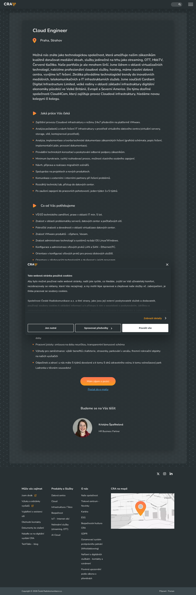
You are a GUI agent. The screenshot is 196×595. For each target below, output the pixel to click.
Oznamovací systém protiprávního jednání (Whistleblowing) (91, 544)
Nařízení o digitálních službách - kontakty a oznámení (92, 559)
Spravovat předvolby (98, 328)
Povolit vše (145, 328)
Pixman (171, 591)
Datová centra (58, 495)
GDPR (84, 533)
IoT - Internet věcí (60, 518)
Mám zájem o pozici (98, 381)
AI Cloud (55, 535)
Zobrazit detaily (153, 318)
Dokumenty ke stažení (33, 527)
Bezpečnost (57, 512)
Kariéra (84, 511)
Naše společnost (89, 495)
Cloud (54, 501)
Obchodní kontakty (31, 522)
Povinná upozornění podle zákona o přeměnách (91, 574)
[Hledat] (176, 4)
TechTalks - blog (30, 544)
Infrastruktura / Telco (61, 507)
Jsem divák (29, 495)
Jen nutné (50, 328)
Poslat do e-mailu (98, 389)
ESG (83, 517)
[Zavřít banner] (167, 264)
